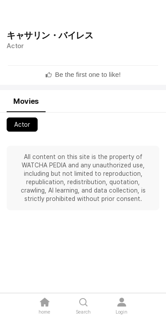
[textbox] (87, 74)
